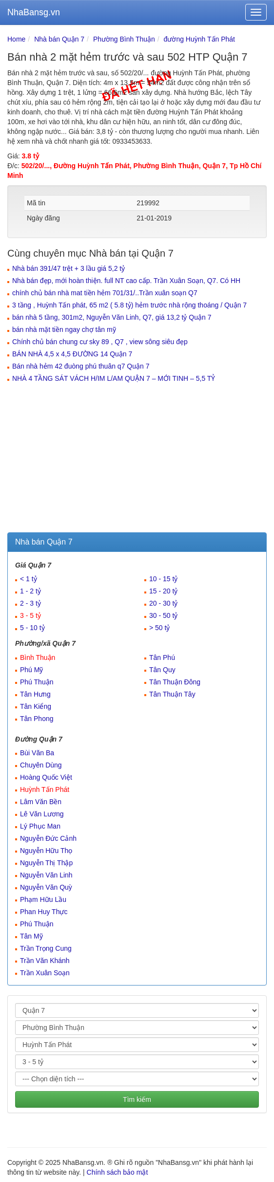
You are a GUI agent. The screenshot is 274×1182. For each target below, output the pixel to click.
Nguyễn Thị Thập (46, 863)
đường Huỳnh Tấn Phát (199, 39)
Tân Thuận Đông (174, 682)
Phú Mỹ (31, 670)
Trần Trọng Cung (46, 948)
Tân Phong (37, 718)
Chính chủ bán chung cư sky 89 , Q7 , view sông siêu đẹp (100, 342)
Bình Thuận (37, 657)
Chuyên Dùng (41, 765)
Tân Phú (162, 657)
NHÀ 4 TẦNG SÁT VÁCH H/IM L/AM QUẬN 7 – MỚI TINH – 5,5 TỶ (113, 378)
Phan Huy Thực (43, 912)
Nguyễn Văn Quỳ (46, 887)
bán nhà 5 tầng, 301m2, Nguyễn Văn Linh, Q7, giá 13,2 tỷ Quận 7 (112, 317)
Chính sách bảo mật (117, 1172)
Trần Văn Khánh (45, 960)
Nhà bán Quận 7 (59, 39)
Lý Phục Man (40, 826)
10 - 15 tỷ (163, 579)
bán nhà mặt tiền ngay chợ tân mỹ (64, 329)
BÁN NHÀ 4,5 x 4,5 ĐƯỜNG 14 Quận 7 (72, 354)
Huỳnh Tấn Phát (44, 789)
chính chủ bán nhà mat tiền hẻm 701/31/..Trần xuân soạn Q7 (104, 293)
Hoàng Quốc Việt (46, 777)
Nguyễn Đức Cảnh (48, 838)
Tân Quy (162, 670)
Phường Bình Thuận (124, 39)
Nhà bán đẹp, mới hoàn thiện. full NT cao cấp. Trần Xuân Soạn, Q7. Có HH (126, 281)
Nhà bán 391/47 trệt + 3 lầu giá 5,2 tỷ (68, 268)
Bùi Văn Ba (37, 753)
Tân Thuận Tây (172, 694)
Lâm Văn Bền (40, 802)
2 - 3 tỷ (30, 603)
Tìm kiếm (137, 1099)
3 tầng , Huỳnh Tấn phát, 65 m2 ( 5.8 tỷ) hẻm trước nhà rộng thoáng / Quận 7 (129, 305)
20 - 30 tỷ (163, 603)
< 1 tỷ (28, 579)
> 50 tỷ (159, 628)
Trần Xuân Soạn (45, 973)
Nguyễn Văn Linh (46, 875)
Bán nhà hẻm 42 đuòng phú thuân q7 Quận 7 (80, 366)
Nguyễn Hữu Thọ (46, 850)
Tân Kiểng (35, 706)
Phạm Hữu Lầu (43, 899)
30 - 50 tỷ (163, 615)
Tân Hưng (35, 694)
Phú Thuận (36, 682)
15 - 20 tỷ (163, 591)
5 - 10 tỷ (32, 628)
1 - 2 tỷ (30, 591)
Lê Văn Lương (42, 814)
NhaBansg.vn (33, 12)
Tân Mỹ (31, 936)
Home (16, 39)
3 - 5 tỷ (30, 615)
